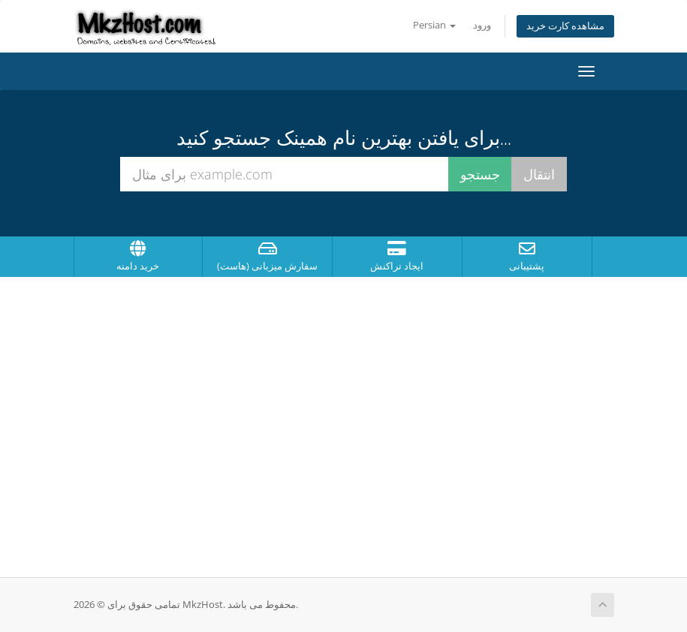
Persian (434, 25)
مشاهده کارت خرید (565, 26)
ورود (482, 25)
